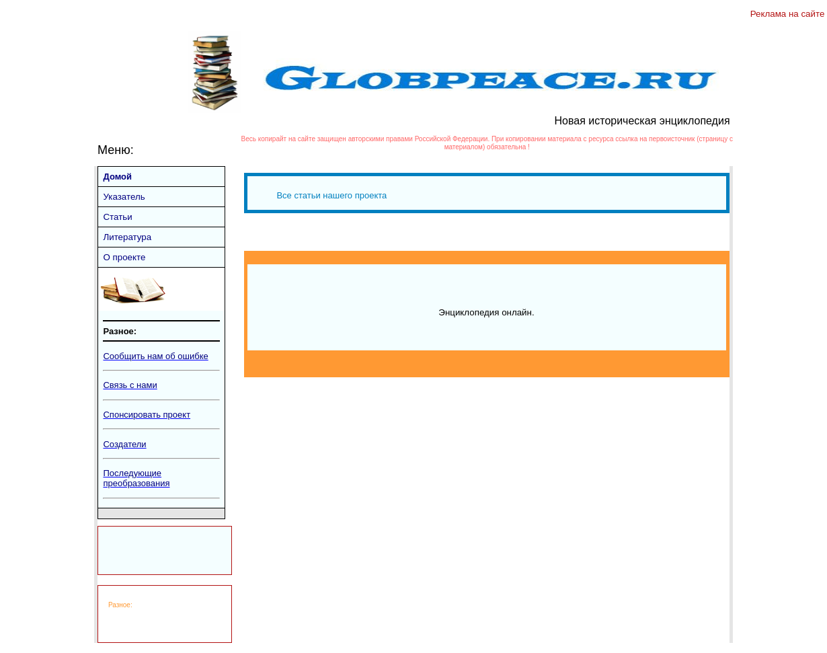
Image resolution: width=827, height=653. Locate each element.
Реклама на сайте (788, 14)
